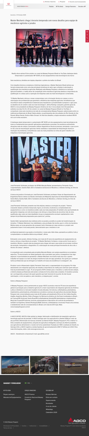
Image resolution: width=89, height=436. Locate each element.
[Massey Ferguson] (9, 4)
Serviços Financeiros (71, 6)
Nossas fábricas (51, 394)
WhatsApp (49, 409)
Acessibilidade (43, 426)
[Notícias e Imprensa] (49, 1)
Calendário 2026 (51, 412)
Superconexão (51, 400)
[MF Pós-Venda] (44, 365)
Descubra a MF (82, 6)
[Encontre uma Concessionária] (77, 1)
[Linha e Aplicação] (15, 365)
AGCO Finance (29, 394)
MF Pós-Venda (59, 6)
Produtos (51, 6)
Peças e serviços (8, 394)
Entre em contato (51, 397)
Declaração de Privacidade (11, 426)
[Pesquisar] (61, 1)
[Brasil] (28, 383)
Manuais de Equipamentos (12, 397)
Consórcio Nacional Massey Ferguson (34, 398)
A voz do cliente (51, 406)
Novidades (49, 403)
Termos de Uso (7, 428)
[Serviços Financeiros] (73, 365)
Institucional (32, 426)
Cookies (24, 426)
